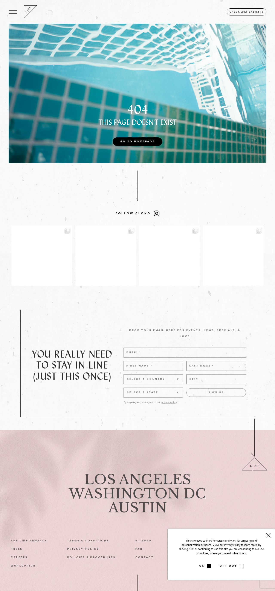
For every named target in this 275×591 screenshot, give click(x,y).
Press (17, 555)
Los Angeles (137, 485)
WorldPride (23, 572)
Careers (19, 563)
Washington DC (137, 499)
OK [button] (202, 566)
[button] (13, 12)
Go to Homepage (137, 141)
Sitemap (143, 546)
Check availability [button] (246, 12)
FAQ (139, 555)
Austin (137, 513)
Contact (144, 563)
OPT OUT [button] (228, 566)
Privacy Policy (83, 555)
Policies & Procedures (91, 563)
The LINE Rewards (29, 546)
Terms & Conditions (88, 546)
